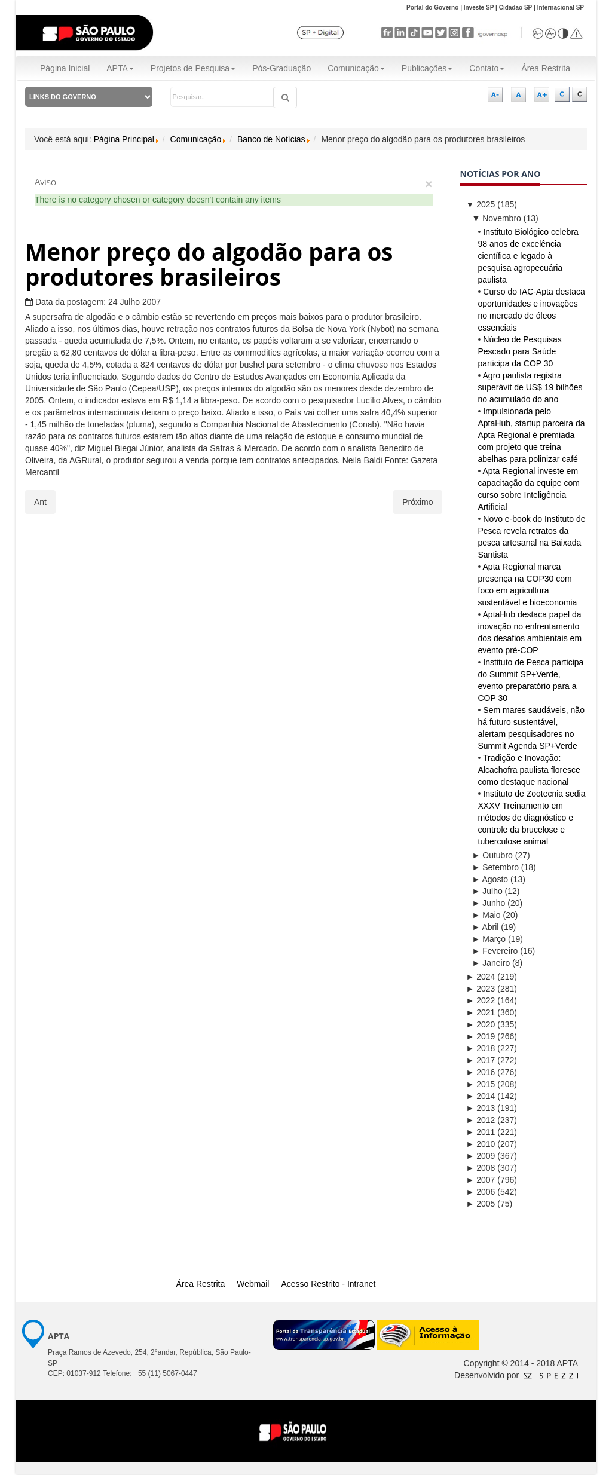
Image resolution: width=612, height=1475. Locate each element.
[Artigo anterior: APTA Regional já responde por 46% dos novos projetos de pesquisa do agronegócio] (40, 502)
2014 (480, 1096)
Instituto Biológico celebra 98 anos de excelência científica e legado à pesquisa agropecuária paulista (528, 255)
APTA (120, 68)
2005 (480, 1203)
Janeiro (491, 963)
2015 (480, 1084)
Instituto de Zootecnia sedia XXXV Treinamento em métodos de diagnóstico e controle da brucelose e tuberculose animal (532, 817)
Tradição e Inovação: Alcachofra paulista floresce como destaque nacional (529, 770)
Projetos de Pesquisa (193, 68)
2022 (480, 1000)
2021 (480, 1012)
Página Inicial (65, 68)
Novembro (496, 218)
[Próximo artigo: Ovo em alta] (417, 502)
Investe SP (479, 7)
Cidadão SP (516, 7)
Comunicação (356, 68)
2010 (480, 1144)
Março (489, 939)
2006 (480, 1191)
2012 (480, 1120)
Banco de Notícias (271, 139)
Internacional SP (560, 7)
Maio (486, 915)
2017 (480, 1060)
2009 (480, 1156)
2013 (480, 1108)
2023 (480, 988)
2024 (480, 976)
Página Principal (124, 139)
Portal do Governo (432, 7)
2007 (480, 1180)
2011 (480, 1132)
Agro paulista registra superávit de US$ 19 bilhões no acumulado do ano (530, 387)
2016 (480, 1072)
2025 (480, 204)
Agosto (490, 879)
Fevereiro (495, 951)
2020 (480, 1024)
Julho (487, 891)
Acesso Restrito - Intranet (328, 1284)
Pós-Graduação (281, 68)
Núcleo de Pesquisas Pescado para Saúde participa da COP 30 (520, 351)
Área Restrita (545, 68)
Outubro (492, 855)
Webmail (253, 1284)
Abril (485, 927)
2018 (480, 1048)
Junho (489, 903)
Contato (486, 68)
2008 (480, 1168)
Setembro (495, 867)
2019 (480, 1036)
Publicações (427, 68)
